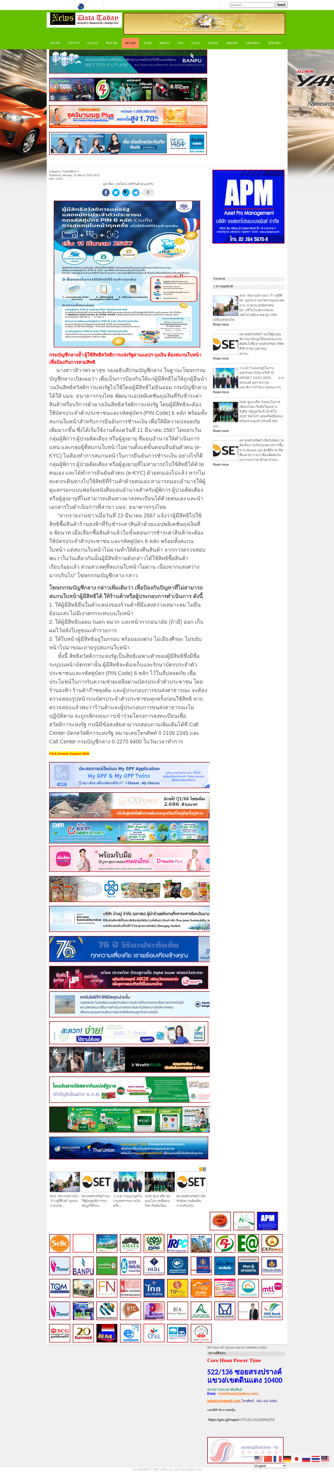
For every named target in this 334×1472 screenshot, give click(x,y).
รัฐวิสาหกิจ (274, 42)
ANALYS (164, 42)
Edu (181, 42)
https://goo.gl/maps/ (223, 1420)
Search (281, 4)
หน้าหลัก (55, 42)
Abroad (232, 42)
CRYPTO (74, 42)
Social (213, 42)
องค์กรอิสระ (253, 42)
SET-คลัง (130, 42)
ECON (148, 42)
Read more (221, 324)
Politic (92, 42)
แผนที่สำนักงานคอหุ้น (221, 1410)
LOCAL (196, 42)
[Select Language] (270, 1465)
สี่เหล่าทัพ (111, 42)
